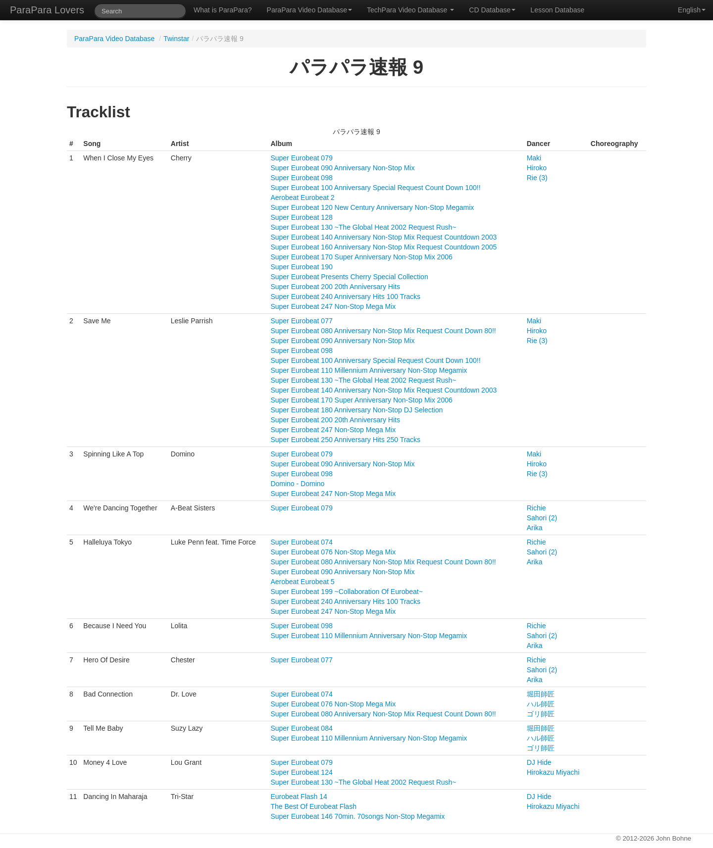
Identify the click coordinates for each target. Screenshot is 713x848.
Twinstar (176, 39)
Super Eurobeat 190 (301, 267)
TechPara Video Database (410, 10)
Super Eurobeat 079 (301, 158)
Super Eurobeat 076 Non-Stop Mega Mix (333, 552)
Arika (535, 528)
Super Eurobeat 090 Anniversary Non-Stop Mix (342, 168)
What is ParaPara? (223, 10)
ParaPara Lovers (47, 9)
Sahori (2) (542, 518)
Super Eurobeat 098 (301, 178)
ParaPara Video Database (309, 10)
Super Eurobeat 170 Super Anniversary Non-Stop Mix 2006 (361, 257)
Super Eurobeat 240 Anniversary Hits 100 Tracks (345, 296)
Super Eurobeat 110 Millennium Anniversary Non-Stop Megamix (368, 370)
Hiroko (537, 168)
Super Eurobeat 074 (301, 542)
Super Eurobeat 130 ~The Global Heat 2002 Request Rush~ (363, 227)
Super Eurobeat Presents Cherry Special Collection (349, 277)
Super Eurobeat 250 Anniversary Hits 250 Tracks (345, 440)
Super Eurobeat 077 (301, 321)
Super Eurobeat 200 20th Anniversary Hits (335, 287)
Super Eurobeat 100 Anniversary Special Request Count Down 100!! (375, 188)
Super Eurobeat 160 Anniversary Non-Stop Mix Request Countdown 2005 (383, 247)
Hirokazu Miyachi (553, 772)
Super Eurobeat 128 (301, 217)
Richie (536, 508)
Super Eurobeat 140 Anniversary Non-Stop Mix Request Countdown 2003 (383, 237)
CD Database (492, 10)
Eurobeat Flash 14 (298, 796)
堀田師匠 (541, 694)
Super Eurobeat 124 (301, 772)
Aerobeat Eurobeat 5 (302, 582)
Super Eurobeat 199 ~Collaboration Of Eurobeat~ (346, 592)
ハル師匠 (541, 704)
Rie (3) (537, 178)
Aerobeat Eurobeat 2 (302, 197)
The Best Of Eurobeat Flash (313, 806)
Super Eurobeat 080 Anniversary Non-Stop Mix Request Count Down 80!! (383, 331)
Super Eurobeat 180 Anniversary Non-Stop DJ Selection (356, 410)
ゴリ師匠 (541, 714)
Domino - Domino (297, 484)
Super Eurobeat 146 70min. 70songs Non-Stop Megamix (357, 816)
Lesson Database (557, 10)
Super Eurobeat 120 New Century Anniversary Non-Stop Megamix (372, 207)
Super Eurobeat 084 (301, 728)
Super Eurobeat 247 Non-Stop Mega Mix (333, 306)
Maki (534, 158)
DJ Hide (539, 762)
